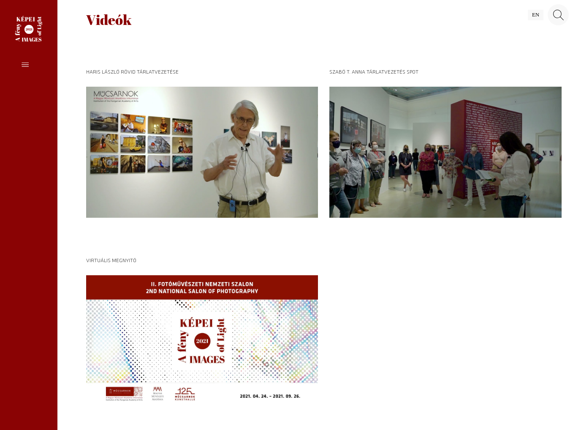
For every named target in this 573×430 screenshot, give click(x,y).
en (535, 15)
